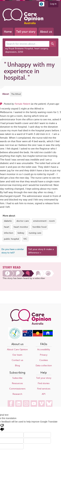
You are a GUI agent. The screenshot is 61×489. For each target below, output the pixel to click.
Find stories (43, 383)
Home (8, 32)
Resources (17, 383)
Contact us (17, 360)
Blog (17, 365)
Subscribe (17, 378)
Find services (43, 388)
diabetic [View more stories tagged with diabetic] (8, 221)
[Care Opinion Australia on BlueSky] (49, 403)
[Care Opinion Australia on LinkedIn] (18, 403)
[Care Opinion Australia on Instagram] (26, 403)
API (43, 394)
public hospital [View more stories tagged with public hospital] (11, 239)
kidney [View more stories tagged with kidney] (21, 233)
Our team (17, 355)
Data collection (44, 365)
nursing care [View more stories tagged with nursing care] (35, 233)
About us (46, 32)
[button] (41, 4)
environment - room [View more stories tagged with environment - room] (44, 221)
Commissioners (17, 388)
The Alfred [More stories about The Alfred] (16, 94)
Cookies (43, 360)
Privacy (43, 355)
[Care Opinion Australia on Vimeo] (41, 403)
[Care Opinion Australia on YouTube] (34, 403)
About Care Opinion (17, 349)
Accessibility (43, 349)
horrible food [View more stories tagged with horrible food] (39, 227)
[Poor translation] (2, 427)
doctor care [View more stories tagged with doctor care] (22, 221)
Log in (53, 4)
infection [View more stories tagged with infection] (8, 233)
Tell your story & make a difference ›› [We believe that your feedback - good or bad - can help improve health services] (41, 251)
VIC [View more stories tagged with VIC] (25, 239)
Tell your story (25, 32)
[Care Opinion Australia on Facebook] (11, 403)
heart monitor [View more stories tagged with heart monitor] (21, 227)
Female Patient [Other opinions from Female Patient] (22, 104)
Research (17, 394)
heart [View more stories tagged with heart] (6, 227)
